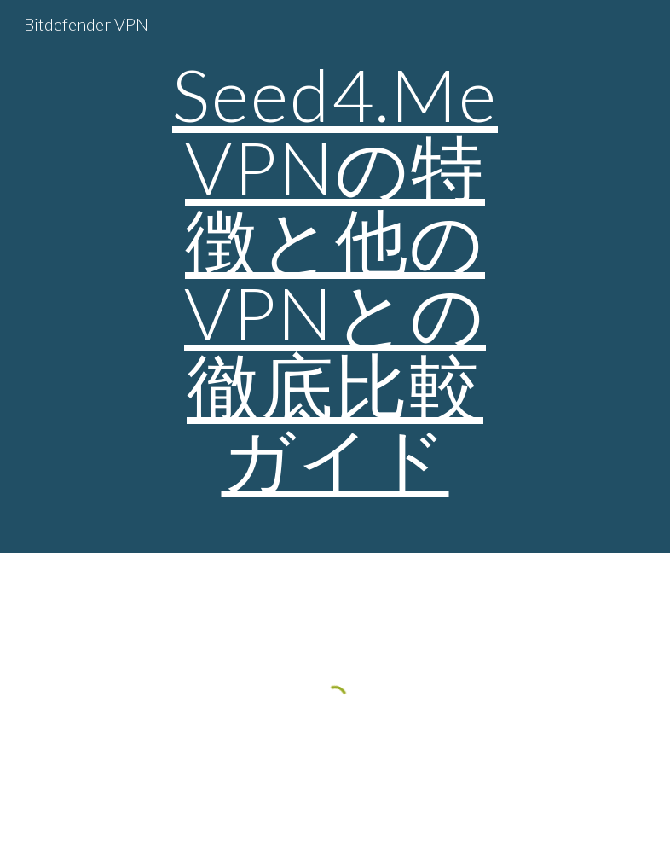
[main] (335, 276)
